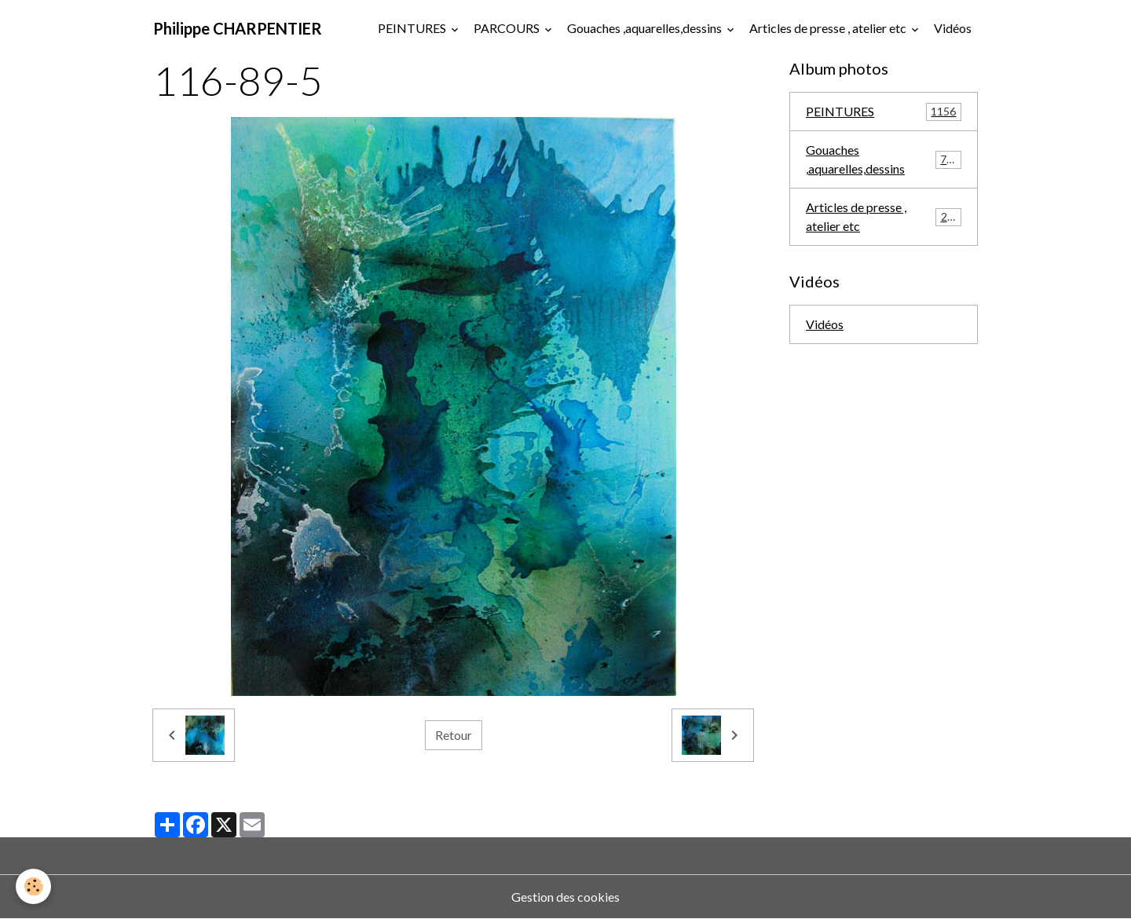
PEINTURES (413, 27)
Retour (453, 734)
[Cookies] (33, 886)
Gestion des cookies (565, 896)
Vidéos (953, 27)
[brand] (237, 28)
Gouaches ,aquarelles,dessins (645, 27)
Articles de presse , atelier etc (829, 27)
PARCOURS (508, 27)
